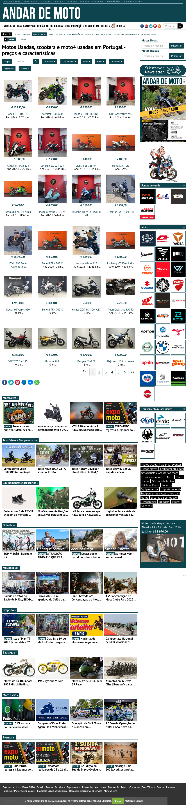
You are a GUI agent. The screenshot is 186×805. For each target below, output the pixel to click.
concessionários (75, 34)
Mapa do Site (110, 791)
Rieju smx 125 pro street (120, 361)
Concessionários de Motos (157, 477)
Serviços (90, 26)
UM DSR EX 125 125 (52, 165)
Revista (120, 26)
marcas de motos (57, 34)
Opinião (41, 26)
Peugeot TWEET (86, 361)
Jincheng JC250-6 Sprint (120, 263)
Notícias (17, 26)
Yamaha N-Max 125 (18, 165)
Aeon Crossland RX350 (120, 309)
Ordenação (49, 61)
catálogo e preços (22, 34)
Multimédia (11, 567)
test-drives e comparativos (126, 34)
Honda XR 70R (120, 165)
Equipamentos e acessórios (20, 483)
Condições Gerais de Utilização (52, 791)
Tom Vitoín (51, 787)
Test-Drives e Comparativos (20, 440)
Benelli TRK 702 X (52, 263)
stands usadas (92, 34)
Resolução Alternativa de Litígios (85, 791)
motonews (106, 34)
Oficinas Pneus (150, 485)
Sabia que (10, 652)
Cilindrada (116, 61)
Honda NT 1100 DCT (18, 114)
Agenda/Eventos (171, 464)
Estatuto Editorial (165, 787)
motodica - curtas (149, 34)
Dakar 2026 (29, 26)
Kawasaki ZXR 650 (52, 114)
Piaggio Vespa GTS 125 (52, 212)
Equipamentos (62, 26)
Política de (133, 800)
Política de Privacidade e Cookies (19, 791)
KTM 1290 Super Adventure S (18, 265)
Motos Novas (149, 468)
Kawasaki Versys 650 (18, 309)
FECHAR (118, 800)
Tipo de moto (69, 61)
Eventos (7, 26)
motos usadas (39, 34)
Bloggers (163, 501)
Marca (86, 61)
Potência (9, 68)
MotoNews (10, 398)
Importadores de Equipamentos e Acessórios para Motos (160, 493)
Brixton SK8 (52, 361)
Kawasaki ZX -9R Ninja (18, 212)
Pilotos (176, 501)
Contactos (134, 787)
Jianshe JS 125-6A (86, 165)
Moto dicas (10, 695)
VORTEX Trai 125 (18, 361)
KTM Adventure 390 (120, 114)
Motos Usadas (150, 464)
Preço (100, 61)
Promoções (77, 26)
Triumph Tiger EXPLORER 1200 (86, 213)
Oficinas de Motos (163, 481)
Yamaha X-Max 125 (86, 263)
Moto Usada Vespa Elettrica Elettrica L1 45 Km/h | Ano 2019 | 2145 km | (162, 541)
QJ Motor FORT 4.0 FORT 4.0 (120, 213)
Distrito (25, 68)
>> (133, 372)
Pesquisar (176, 45)
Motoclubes (103, 26)
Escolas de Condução (164, 497)
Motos (49, 26)
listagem (22, 39)
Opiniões (9, 525)
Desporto (9, 610)
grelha (12, 39)
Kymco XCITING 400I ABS (86, 309)
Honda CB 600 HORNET (86, 114)
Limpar (7, 61)
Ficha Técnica (148, 787)
